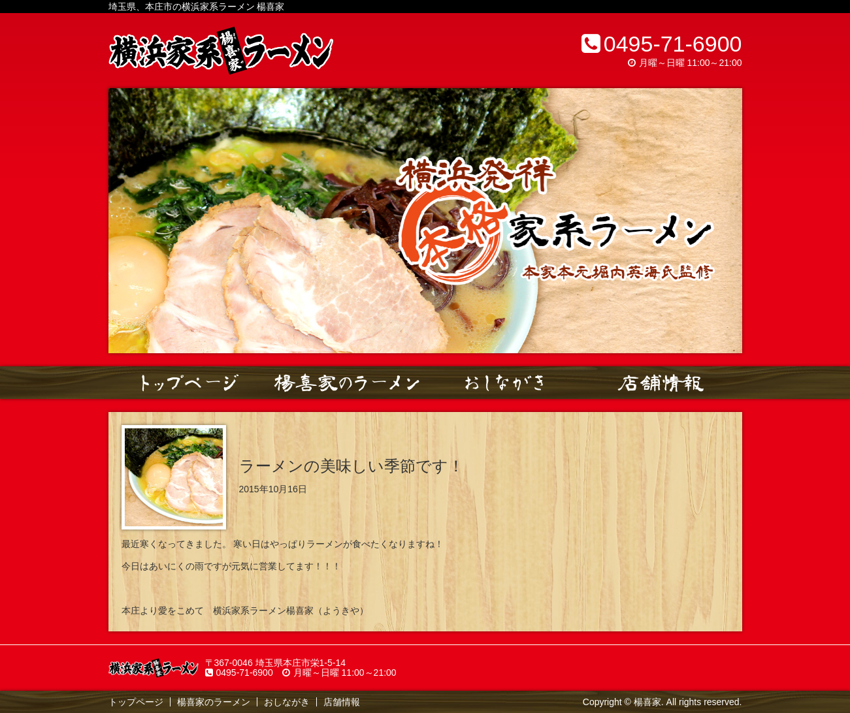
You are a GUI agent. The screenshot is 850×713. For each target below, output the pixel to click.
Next (725, 220)
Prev (125, 220)
